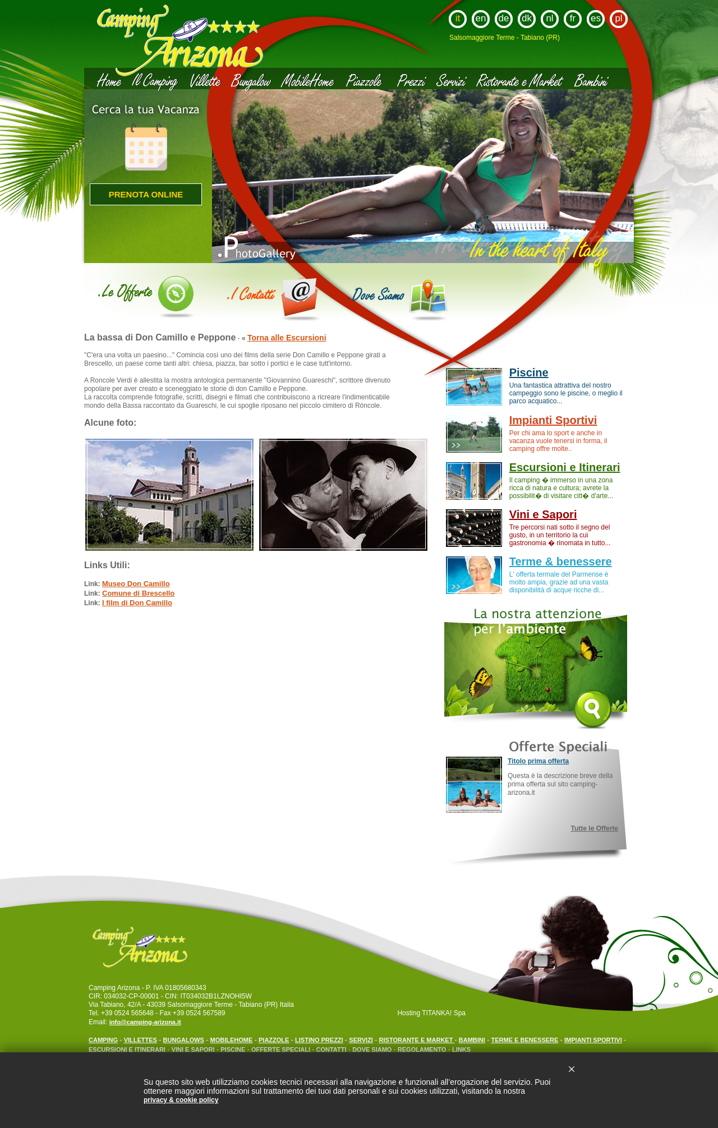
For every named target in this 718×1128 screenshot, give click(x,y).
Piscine (529, 372)
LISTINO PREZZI (319, 1040)
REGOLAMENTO (422, 1049)
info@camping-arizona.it (145, 1022)
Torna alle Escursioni (286, 337)
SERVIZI (361, 1040)
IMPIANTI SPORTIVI (593, 1040)
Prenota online (146, 194)
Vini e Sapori (543, 514)
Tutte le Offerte (594, 828)
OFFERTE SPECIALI (281, 1049)
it (458, 18)
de (504, 18)
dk (527, 18)
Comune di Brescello (138, 593)
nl (549, 18)
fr (573, 18)
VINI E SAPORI (193, 1049)
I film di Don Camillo (137, 602)
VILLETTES (140, 1040)
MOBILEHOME (231, 1040)
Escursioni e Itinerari (564, 467)
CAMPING (103, 1040)
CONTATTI (331, 1049)
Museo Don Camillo (136, 583)
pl (618, 18)
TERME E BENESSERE (525, 1040)
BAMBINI (472, 1040)
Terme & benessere (560, 561)
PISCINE (232, 1049)
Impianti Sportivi (553, 420)
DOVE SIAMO (372, 1049)
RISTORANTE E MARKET (417, 1040)
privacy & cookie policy (181, 1100)
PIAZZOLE (274, 1040)
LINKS (461, 1049)
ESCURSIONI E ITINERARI (127, 1049)
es (596, 18)
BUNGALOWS (183, 1040)
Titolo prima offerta (538, 761)
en (481, 18)
